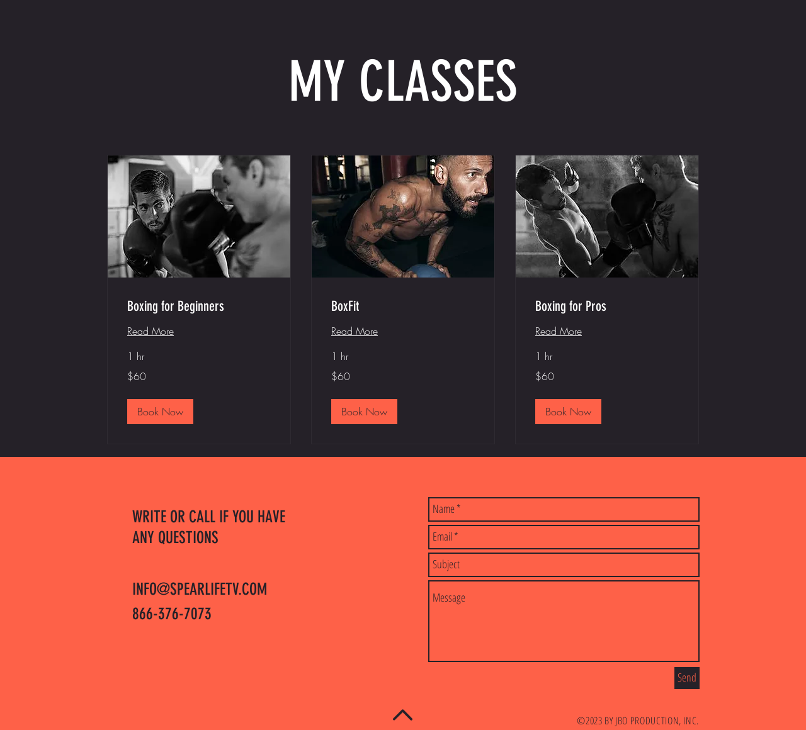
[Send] (687, 678)
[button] (160, 411)
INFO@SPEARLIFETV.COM (199, 589)
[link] (199, 306)
